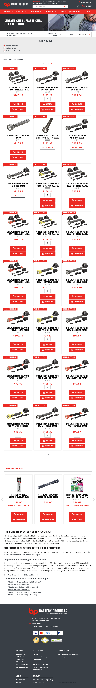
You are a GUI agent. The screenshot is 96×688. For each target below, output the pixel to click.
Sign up (47, 626)
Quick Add (18, 104)
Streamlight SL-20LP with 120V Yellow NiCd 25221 (47, 329)
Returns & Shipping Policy (43, 680)
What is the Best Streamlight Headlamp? (23, 595)
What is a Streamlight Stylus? (19, 590)
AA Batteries (20, 657)
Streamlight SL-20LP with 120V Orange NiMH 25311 (18, 329)
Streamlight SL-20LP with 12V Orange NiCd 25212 (77, 377)
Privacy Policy (38, 682)
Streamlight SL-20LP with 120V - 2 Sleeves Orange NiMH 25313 (18, 281)
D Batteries (20, 662)
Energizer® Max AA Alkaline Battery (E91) (19, 496)
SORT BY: (73, 34)
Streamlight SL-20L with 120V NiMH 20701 (47, 89)
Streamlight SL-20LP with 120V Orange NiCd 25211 (18, 377)
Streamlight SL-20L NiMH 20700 (18, 137)
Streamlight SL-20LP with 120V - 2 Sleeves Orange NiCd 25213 (18, 233)
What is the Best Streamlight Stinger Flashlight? (25, 592)
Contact (89, 11)
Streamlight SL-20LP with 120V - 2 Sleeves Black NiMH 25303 (77, 233)
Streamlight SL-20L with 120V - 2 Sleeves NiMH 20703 (18, 89)
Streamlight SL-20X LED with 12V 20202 (18, 185)
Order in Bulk (18, 109)
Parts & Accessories (40, 664)
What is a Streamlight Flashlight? (20, 584)
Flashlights (20, 11)
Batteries (7, 11)
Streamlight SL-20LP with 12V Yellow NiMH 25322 (18, 425)
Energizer (36, 654)
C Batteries (20, 659)
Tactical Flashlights (40, 667)
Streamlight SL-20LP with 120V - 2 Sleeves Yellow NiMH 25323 (47, 233)
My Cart (55, 626)
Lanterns (36, 662)
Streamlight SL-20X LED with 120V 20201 (77, 137)
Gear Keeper (62, 657)
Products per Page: (52, 34)
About (62, 11)
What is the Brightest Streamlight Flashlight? (24, 582)
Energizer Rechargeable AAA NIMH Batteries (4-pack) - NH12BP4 (77, 496)
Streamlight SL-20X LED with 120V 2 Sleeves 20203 (47, 137)
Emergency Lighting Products (68, 654)
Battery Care (21, 680)
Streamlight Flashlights (24, 33)
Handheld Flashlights (41, 657)
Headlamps (37, 659)
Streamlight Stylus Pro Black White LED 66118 (48, 496)
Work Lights (37, 670)
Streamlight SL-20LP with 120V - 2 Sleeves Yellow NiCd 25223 (47, 185)
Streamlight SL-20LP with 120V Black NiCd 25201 (77, 329)
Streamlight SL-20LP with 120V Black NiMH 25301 (77, 281)
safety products (64, 651)
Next (93, 499)
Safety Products (35, 11)
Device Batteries (22, 667)
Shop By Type (48, 41)
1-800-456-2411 (85, 2)
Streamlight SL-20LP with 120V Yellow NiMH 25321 (47, 281)
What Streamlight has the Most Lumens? (23, 587)
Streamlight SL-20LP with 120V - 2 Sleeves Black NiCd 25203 (77, 185)
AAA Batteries (21, 654)
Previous (3, 499)
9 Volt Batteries (22, 664)
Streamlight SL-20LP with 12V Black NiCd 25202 (47, 377)
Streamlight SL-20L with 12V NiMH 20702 (77, 89)
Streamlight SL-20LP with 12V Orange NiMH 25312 (77, 425)
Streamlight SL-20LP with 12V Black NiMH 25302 (47, 425)
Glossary (19, 682)
